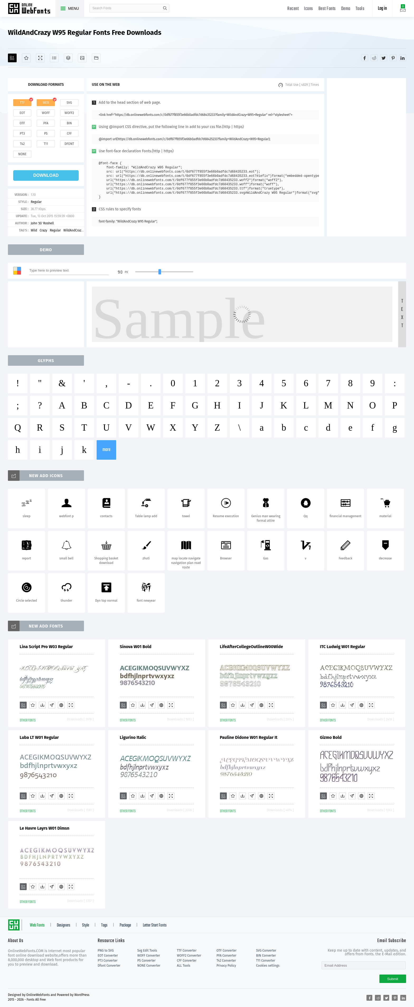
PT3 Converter (107, 960)
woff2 (69, 113)
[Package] (68, 58)
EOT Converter (108, 955)
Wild (34, 230)
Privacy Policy (226, 965)
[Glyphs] (54, 58)
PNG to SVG (106, 950)
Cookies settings (267, 965)
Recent (293, 9)
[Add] (12, 58)
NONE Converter (148, 965)
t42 (22, 144)
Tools (360, 9)
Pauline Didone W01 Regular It (248, 737)
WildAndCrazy (73, 230)
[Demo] (40, 58)
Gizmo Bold (331, 737)
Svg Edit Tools (147, 950)
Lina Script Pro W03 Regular (46, 646)
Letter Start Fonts (155, 925)
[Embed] (61, 705)
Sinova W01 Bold (136, 646)
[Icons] (82, 58)
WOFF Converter (148, 955)
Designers (63, 925)
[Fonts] (96, 58)
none (22, 154)
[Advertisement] (366, 157)
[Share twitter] (383, 57)
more (106, 450)
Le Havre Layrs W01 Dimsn (44, 828)
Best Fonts (327, 9)
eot (22, 113)
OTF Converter (227, 950)
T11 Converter (265, 960)
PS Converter (146, 960)
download (46, 175)
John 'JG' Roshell (42, 223)
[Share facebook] (364, 57)
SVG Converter (266, 950)
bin (69, 123)
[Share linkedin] (402, 57)
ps (46, 133)
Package (125, 925)
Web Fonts (37, 925)
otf (22, 123)
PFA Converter (226, 955)
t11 (46, 144)
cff (69, 133)
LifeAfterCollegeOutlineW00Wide (251, 646)
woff (46, 113)
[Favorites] (26, 58)
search (165, 8)
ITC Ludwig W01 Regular (342, 646)
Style (85, 925)
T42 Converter (226, 960)
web (46, 102)
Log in (382, 8)
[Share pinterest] (393, 57)
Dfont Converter (109, 965)
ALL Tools (183, 965)
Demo (345, 9)
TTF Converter (186, 950)
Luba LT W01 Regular (39, 737)
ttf (22, 102)
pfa (45, 123)
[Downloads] (42, 705)
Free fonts (31, 9)
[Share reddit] (374, 57)
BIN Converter (266, 955)
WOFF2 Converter (189, 955)
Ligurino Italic (133, 737)
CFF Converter (186, 960)
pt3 (22, 133)
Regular (36, 202)
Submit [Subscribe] (392, 979)
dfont (69, 144)
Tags (104, 925)
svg (69, 102)
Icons (308, 9)
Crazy (43, 230)
